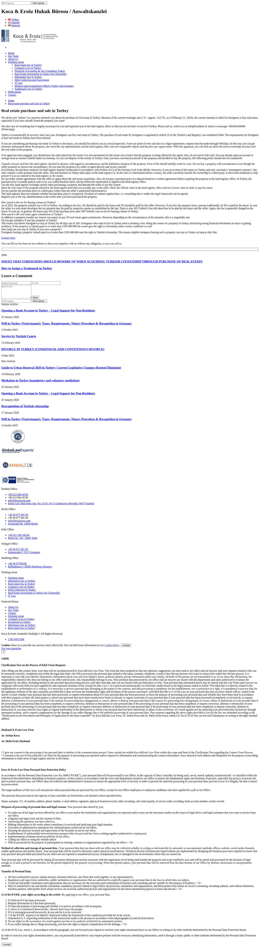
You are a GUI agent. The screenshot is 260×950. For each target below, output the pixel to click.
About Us (13, 59)
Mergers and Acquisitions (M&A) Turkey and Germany (44, 86)
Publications (14, 92)
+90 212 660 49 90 (18, 500)
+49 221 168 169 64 (18, 537)
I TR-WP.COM (16, 641)
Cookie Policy (111, 647)
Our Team (13, 56)
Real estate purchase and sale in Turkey (29, 103)
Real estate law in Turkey (28, 65)
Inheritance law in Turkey (28, 77)
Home (11, 53)
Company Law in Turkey (28, 68)
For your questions (11, 651)
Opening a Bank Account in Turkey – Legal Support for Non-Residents (48, 313)
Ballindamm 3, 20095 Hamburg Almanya (30, 569)
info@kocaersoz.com (19, 503)
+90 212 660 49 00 (18, 497)
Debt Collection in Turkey (22, 592)
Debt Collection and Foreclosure (32, 80)
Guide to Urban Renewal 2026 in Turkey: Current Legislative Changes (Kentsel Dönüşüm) (61, 370)
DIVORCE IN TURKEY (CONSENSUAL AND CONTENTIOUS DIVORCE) (52, 351)
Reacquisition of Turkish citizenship (25, 408)
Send (38, 300)
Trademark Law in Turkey (28, 89)
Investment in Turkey (19, 624)
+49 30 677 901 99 (18, 520)
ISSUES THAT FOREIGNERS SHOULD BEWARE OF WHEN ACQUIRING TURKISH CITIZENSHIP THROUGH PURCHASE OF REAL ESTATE (102, 261)
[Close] (3, 654)
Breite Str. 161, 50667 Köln (22, 540)
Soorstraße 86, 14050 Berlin (23, 526)
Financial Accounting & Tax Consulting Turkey (40, 71)
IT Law (18, 83)
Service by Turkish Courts (18, 338)
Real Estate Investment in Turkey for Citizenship (40, 74)
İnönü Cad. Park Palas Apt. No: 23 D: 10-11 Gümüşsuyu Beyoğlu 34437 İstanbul (51, 506)
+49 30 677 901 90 (18, 517)
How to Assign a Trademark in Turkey (26, 268)
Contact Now (8, 238)
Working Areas (16, 62)
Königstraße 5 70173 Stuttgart (24, 554)
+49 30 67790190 (17, 566)
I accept (126, 648)
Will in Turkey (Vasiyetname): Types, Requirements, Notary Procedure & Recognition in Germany (66, 326)
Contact (12, 95)
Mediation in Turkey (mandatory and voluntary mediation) (40, 383)
